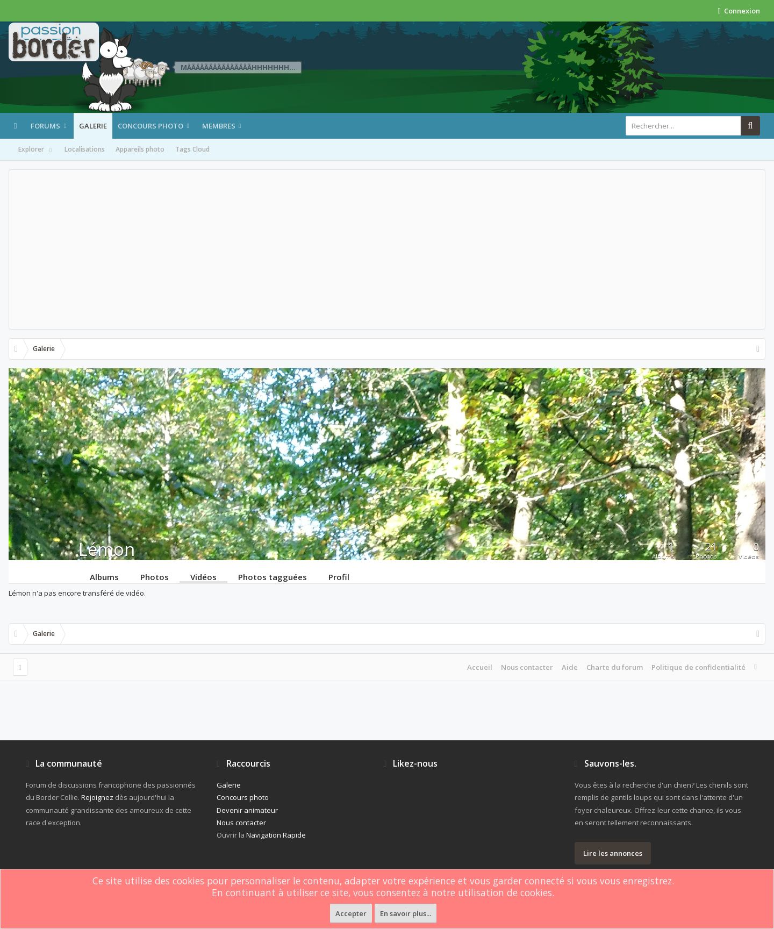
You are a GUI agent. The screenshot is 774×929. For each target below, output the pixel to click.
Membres (218, 126)
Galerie (93, 126)
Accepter (351, 913)
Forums (45, 126)
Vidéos (203, 576)
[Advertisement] (387, 249)
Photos (154, 576)
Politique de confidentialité (698, 667)
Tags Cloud (192, 149)
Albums (104, 576)
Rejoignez (97, 797)
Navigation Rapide (276, 835)
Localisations (84, 149)
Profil (338, 576)
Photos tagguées (272, 576)
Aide (570, 667)
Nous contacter (527, 667)
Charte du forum (614, 667)
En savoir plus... (405, 913)
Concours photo (150, 126)
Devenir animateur (247, 810)
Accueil (479, 667)
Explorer (36, 150)
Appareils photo (140, 149)
